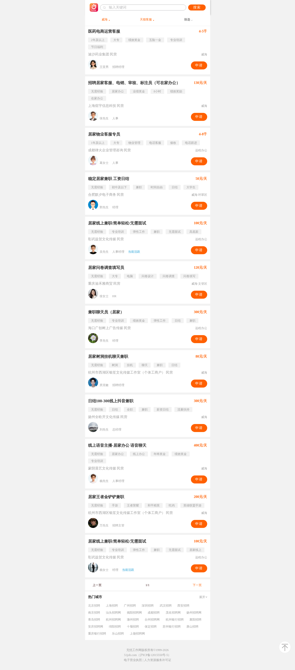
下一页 (197, 585)
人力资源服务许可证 (157, 660)
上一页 (97, 585)
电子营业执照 (133, 660)
